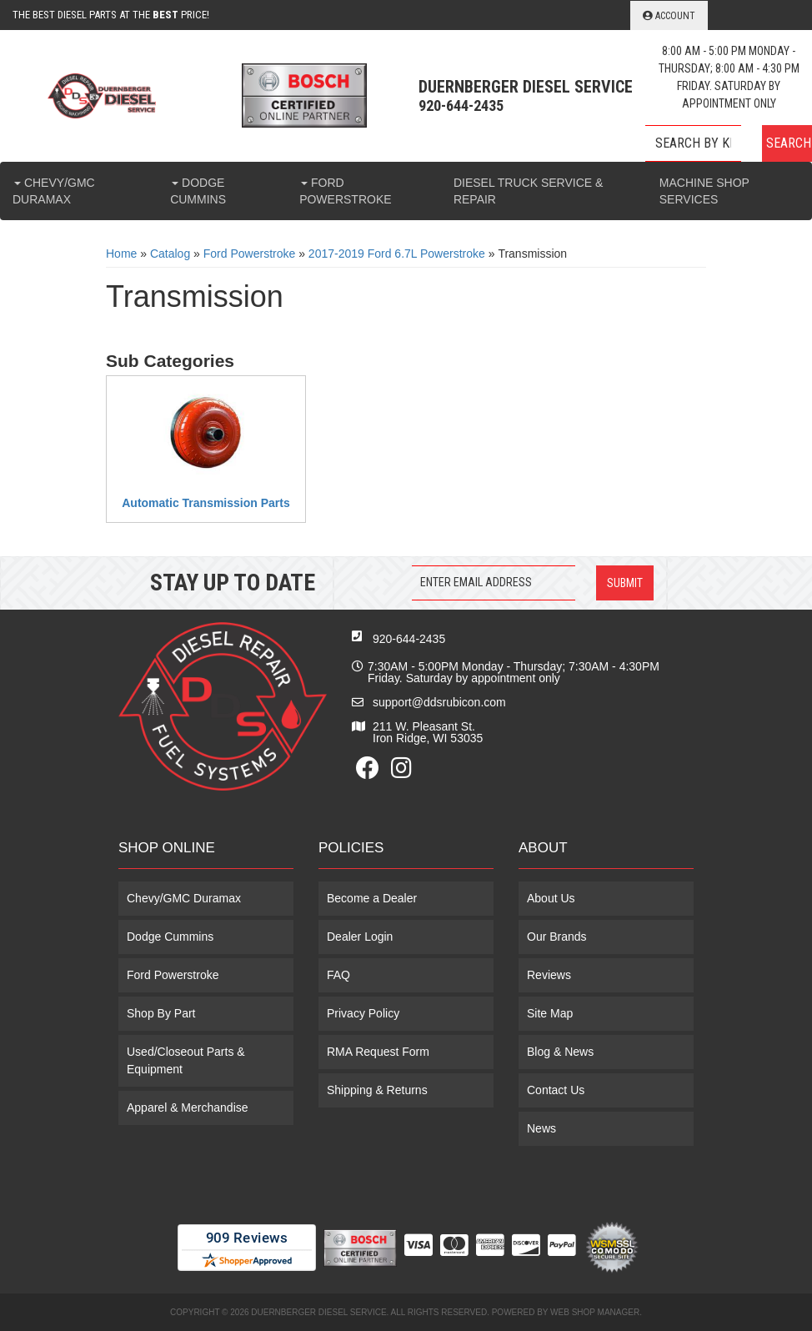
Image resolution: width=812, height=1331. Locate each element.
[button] (728, 143)
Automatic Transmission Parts (206, 503)
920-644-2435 (409, 638)
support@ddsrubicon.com (439, 702)
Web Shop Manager (594, 1312)
